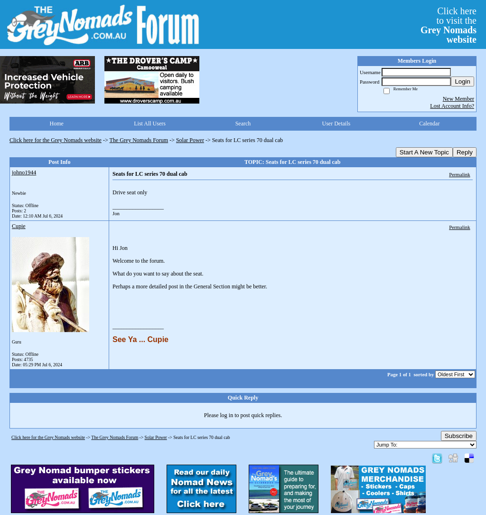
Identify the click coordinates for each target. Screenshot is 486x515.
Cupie (19, 226)
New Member (458, 98)
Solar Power (190, 140)
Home (57, 123)
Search (243, 123)
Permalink (459, 174)
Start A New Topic (424, 152)
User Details (336, 123)
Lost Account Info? (452, 106)
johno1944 (24, 172)
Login (462, 81)
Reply (465, 152)
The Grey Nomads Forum (139, 140)
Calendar (429, 123)
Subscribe (459, 435)
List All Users (150, 123)
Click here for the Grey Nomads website (55, 140)
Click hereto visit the (449, 25)
